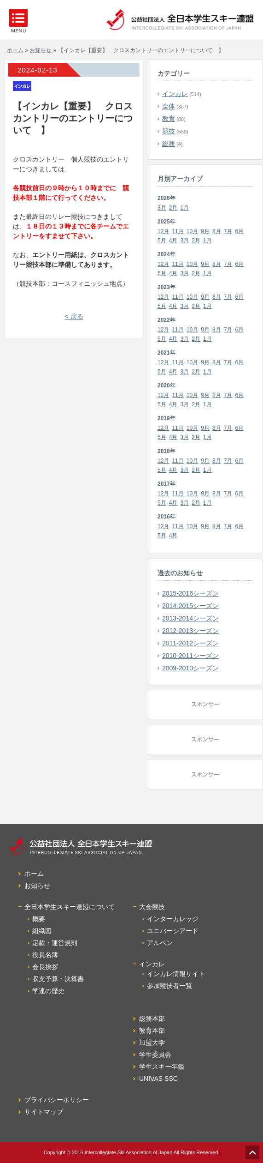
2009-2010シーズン (190, 668)
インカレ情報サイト (176, 973)
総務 (168, 143)
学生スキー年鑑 (161, 1066)
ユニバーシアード (173, 930)
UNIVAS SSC (158, 1078)
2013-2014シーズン (190, 618)
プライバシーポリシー (56, 1099)
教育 (168, 118)
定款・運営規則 (54, 942)
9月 (205, 231)
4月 (173, 240)
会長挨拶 (45, 966)
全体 (168, 106)
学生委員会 (155, 1054)
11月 (177, 231)
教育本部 (152, 1030)
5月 (162, 240)
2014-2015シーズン (190, 605)
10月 (192, 231)
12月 (163, 231)
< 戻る (73, 316)
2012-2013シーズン (190, 630)
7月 (228, 231)
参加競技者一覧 (169, 985)
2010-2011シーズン (190, 655)
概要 (38, 918)
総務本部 (152, 1018)
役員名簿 (45, 954)
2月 (173, 208)
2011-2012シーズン (190, 643)
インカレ (175, 93)
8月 (216, 231)
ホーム (15, 50)
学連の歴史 (48, 990)
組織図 (42, 930)
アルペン (160, 942)
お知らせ (40, 50)
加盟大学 (152, 1042)
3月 (162, 208)
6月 (239, 231)
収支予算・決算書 (58, 978)
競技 (168, 131)
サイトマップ (43, 1111)
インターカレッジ (173, 918)
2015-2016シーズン (190, 593)
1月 (185, 208)
